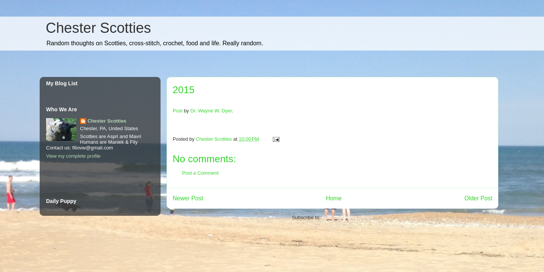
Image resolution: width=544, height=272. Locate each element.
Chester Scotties (98, 28)
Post (177, 111)
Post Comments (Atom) (347, 217)
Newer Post (188, 198)
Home (334, 198)
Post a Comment (200, 173)
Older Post (478, 198)
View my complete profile (73, 156)
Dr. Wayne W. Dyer (211, 111)
